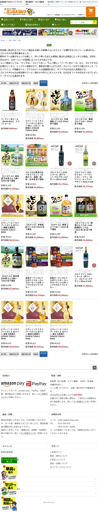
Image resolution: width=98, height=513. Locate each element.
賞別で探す (44, 19)
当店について (8, 19)
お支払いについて (58, 459)
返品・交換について (59, 463)
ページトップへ (95, 368)
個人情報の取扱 (6, 494)
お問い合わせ (5, 484)
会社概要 (4, 479)
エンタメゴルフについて (68, 15)
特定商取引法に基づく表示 (10, 489)
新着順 (36, 83)
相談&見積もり (33, 24)
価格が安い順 (14, 83)
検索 (94, 22)
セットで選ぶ (8, 24)
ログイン (50, 15)
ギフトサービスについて (60, 467)
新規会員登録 (7, 451)
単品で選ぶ (60, 19)
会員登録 (57, 15)
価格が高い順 (26, 83)
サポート (55, 446)
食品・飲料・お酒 (15, 40)
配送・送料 (56, 375)
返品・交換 (7, 414)
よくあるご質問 (80, 17)
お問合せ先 (56, 414)
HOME (3, 40)
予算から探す (26, 19)
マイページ (7, 446)
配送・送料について (59, 455)
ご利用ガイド (81, 15)
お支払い (6, 375)
